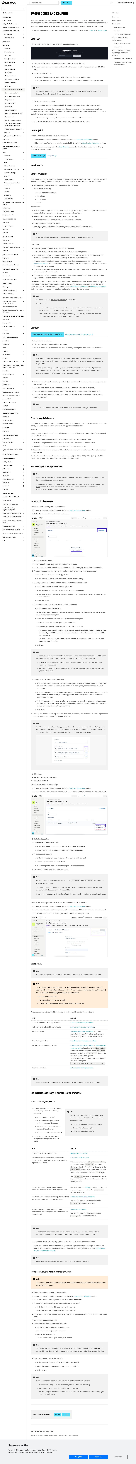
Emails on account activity (11, 392)
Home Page (9, 13)
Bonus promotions (11, 83)
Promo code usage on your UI (123, 58)
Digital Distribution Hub (10, 279)
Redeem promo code (98, 286)
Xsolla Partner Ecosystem (11, 454)
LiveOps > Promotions (84, 139)
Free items (8, 72)
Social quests (9, 117)
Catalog (87, 1187)
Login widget (7, 399)
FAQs (5, 162)
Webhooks (6, 482)
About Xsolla (7, 20)
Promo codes (38, 156)
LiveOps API (6, 472)
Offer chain (8, 106)
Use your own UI (8, 243)
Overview (7, 48)
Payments (6, 139)
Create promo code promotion (81, 1022)
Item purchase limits (12, 93)
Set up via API (118, 47)
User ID (92, 30)
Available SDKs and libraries (11, 497)
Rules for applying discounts (122, 34)
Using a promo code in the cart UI (79, 334)
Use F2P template (8, 211)
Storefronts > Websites (90, 143)
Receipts (5, 406)
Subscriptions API (8, 479)
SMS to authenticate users (11, 395)
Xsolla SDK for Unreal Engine (83, 1128)
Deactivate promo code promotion (83, 1041)
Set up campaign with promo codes (120, 39)
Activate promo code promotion (82, 1027)
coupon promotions (58, 300)
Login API (6, 475)
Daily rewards (9, 100)
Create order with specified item (82, 1197)
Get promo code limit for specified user (65, 1234)
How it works (64, 147)
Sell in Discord (7, 261)
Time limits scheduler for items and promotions (13, 124)
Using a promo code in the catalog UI (47, 334)
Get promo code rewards (79, 1158)
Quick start (7, 55)
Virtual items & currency (64, 373)
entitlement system (41, 263)
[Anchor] (43, 156)
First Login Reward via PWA (14, 113)
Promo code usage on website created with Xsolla (123, 63)
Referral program (10, 110)
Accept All (78, 1457)
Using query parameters (13, 120)
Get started (6, 208)
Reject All (98, 1457)
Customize (118, 1457)
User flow (115, 17)
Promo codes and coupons (14, 89)
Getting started (7, 462)
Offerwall (8, 86)
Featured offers (10, 76)
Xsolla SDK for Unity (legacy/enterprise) (87, 1124)
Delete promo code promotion (81, 1068)
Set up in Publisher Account (122, 43)
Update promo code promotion (81, 1031)
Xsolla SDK (7, 500)
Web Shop (42, 1285)
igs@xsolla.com (87, 237)
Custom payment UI (9, 409)
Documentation (9, 37)
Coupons (52, 156)
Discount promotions (12, 79)
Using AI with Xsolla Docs (11, 24)
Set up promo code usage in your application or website (121, 53)
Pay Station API (7, 465)
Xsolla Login (102, 30)
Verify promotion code (79, 286)
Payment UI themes (9, 402)
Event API (6, 486)
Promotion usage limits (12, 96)
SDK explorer (8, 34)
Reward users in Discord (10, 265)
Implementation (8, 423)
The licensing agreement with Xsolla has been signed (58, 1388)
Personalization (10, 69)
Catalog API (6, 469)
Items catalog (53, 489)
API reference (8, 159)
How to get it (116, 20)
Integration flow (9, 52)
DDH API (5, 489)
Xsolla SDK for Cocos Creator (83, 1131)
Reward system (10, 103)
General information (120, 27)
